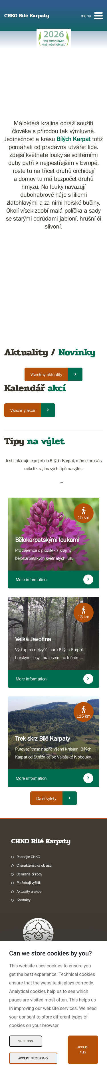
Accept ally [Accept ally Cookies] (83, 1049)
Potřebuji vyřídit (29, 776)
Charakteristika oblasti (34, 758)
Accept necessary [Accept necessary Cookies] (33, 1058)
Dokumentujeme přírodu (36, 936)
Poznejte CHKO (28, 750)
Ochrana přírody (29, 767)
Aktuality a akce (29, 785)
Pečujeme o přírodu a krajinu (39, 928)
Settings (25, 1041)
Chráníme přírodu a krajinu (38, 919)
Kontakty (24, 793)
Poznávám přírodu (31, 902)
